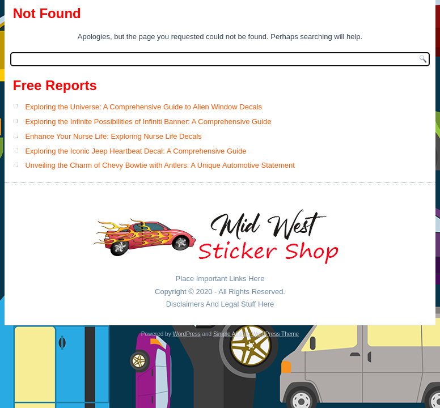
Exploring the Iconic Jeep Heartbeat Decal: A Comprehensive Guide (135, 151)
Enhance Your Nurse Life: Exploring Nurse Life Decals (113, 136)
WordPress (186, 334)
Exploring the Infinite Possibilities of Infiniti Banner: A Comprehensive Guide (148, 121)
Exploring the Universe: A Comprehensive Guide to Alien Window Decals (143, 107)
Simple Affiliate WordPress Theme (256, 334)
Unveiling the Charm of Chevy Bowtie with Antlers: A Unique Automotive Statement (159, 165)
